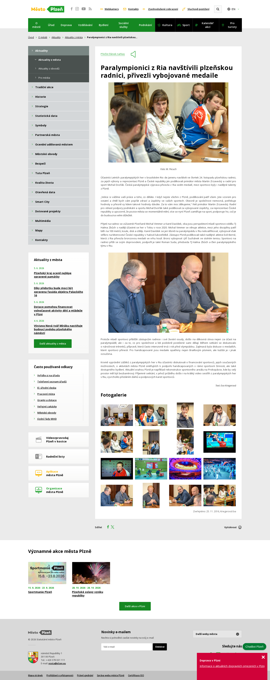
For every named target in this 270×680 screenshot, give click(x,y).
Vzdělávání (85, 25)
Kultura (167, 25)
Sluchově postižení (198, 9)
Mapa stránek (35, 675)
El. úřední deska (46, 387)
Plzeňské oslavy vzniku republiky (87, 593)
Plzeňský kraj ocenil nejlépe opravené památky (52, 275)
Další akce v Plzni (135, 606)
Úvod (31, 37)
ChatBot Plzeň (254, 646)
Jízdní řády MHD (47, 419)
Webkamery (112, 9)
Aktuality (56, 37)
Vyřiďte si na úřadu (48, 375)
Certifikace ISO (136, 675)
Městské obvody (46, 412)
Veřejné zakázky (47, 406)
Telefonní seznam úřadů (52, 381)
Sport (186, 25)
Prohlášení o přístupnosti (59, 675)
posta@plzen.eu (57, 663)
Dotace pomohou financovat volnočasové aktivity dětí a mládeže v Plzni (58, 310)
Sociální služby (123, 25)
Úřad (51, 25)
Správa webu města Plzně (110, 675)
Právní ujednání (85, 675)
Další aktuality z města (53, 343)
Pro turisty (232, 25)
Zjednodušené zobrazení (163, 9)
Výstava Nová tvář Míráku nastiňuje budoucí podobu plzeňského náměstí (58, 329)
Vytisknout (230, 527)
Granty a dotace (47, 400)
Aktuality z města (74, 37)
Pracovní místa (46, 394)
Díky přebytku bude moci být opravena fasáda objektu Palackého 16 (58, 291)
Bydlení (103, 25)
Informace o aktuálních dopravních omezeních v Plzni (232, 666)
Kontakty (133, 9)
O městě (36, 25)
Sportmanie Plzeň (40, 592)
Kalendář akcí (208, 25)
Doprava (66, 25)
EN (233, 9)
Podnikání (145, 25)
